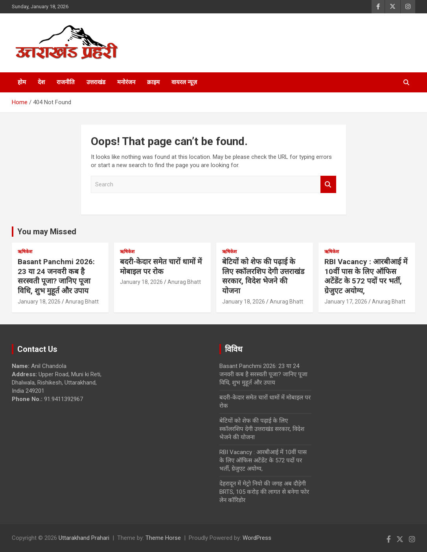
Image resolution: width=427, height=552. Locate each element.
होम (22, 82)
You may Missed (46, 231)
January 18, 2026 (39, 301)
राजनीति (66, 82)
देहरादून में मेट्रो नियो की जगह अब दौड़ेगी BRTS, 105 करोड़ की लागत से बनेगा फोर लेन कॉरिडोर (264, 492)
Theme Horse (163, 537)
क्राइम (153, 82)
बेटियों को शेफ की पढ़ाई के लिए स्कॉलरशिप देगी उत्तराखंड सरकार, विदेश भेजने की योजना (263, 276)
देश (41, 82)
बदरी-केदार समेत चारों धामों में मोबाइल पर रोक (161, 266)
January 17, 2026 (345, 301)
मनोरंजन (126, 82)
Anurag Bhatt (82, 301)
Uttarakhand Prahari (84, 537)
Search (328, 184)
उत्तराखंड (96, 82)
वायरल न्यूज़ (184, 82)
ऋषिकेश (25, 251)
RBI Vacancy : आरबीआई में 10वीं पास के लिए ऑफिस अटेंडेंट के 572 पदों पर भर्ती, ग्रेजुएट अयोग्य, (365, 276)
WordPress (257, 537)
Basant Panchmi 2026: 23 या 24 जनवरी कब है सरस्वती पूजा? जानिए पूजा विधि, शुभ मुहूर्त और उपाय (56, 276)
